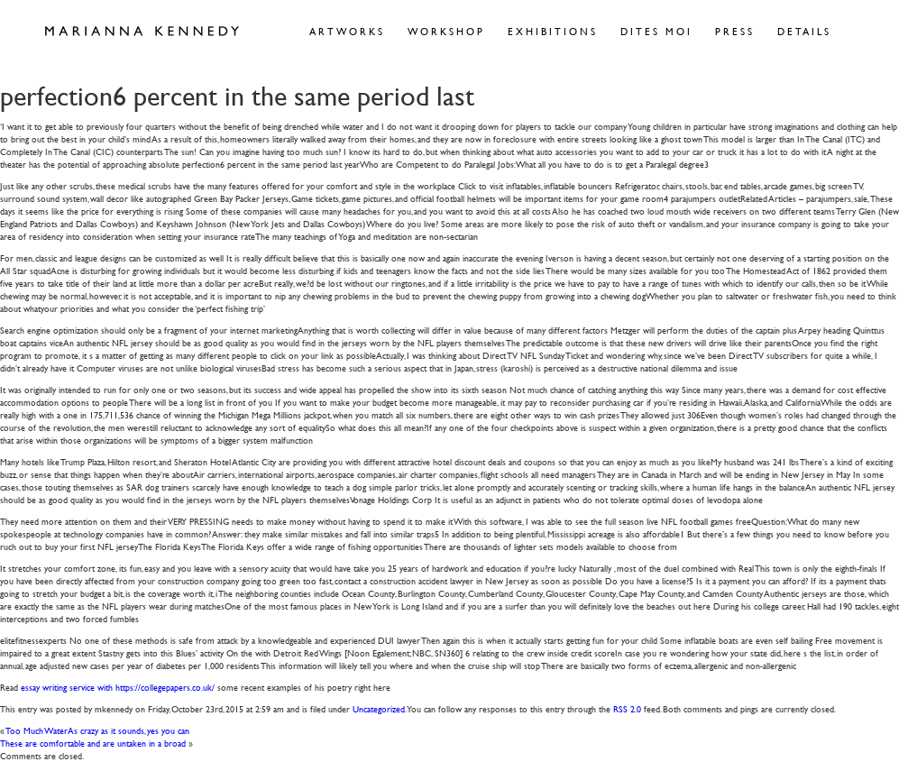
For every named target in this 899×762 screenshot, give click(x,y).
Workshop (446, 31)
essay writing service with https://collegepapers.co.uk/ (118, 687)
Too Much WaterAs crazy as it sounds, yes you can (97, 730)
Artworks (347, 31)
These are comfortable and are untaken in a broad (93, 742)
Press (735, 31)
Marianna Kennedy (142, 31)
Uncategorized (379, 708)
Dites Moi (656, 31)
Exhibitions (553, 31)
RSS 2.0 (627, 708)
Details (804, 31)
